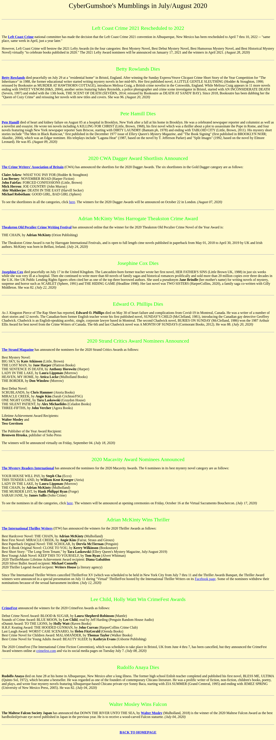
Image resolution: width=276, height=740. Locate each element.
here (72, 202)
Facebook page (205, 579)
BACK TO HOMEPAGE (138, 732)
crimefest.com (46, 651)
